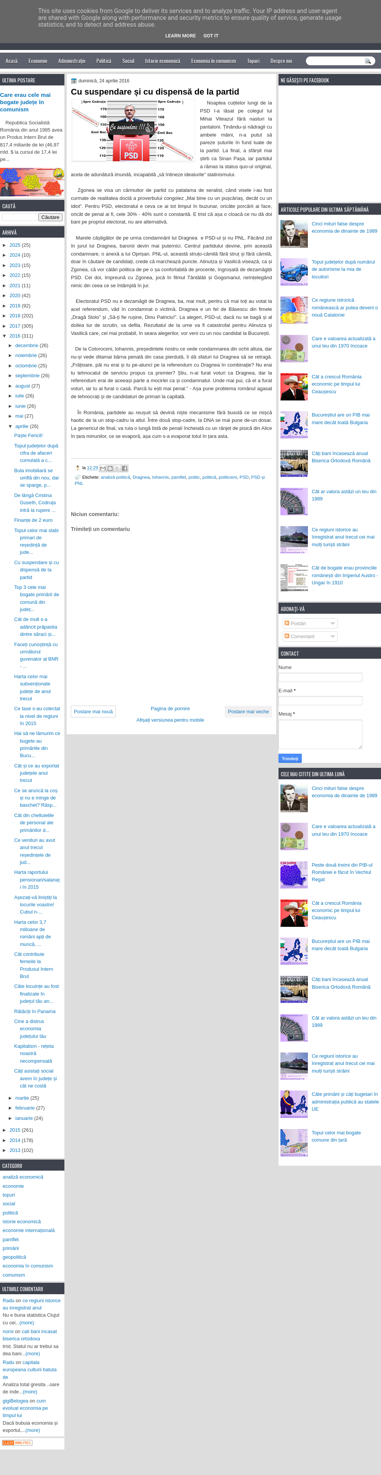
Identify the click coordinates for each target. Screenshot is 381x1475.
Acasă (12, 60)
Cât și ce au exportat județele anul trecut (36, 773)
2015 (16, 1130)
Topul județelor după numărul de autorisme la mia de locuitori (343, 269)
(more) (26, 1322)
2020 (16, 295)
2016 (16, 336)
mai (19, 416)
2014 (16, 1140)
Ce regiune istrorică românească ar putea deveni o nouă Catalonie (345, 307)
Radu (8, 1300)
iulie (20, 396)
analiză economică (23, 1177)
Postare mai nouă (93, 711)
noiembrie (26, 355)
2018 (16, 315)
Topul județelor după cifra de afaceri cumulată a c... (36, 453)
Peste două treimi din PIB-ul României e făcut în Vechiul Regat (342, 872)
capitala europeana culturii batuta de (30, 1369)
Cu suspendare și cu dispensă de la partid (36, 570)
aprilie (22, 426)
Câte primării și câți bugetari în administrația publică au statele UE (345, 1101)
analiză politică (115, 477)
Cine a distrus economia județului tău (30, 1028)
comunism (14, 1275)
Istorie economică (162, 60)
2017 (16, 326)
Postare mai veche (248, 711)
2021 (16, 285)
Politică (103, 60)
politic (194, 477)
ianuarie (24, 1118)
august (23, 386)
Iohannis (160, 477)
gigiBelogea (15, 1401)
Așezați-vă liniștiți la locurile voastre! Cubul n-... (35, 904)
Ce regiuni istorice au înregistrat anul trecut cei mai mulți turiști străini (343, 537)
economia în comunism (28, 1266)
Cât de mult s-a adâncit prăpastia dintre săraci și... (35, 626)
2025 (16, 245)
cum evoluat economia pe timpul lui (25, 1408)
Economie (38, 60)
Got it (211, 36)
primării (11, 1248)
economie (13, 1186)
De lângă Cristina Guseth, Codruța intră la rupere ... (35, 502)
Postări (295, 623)
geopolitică (14, 1257)
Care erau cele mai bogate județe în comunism (25, 102)
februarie (25, 1108)
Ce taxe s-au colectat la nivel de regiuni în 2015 (37, 716)
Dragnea (141, 477)
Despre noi (281, 60)
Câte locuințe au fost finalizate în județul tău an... (36, 993)
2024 (16, 255)
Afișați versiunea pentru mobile (170, 720)
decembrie (27, 345)
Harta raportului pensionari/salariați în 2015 (36, 879)
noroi (8, 1331)
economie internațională (29, 1230)
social (9, 1203)
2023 (16, 265)
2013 (16, 1150)
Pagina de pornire (170, 708)
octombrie (26, 365)
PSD (244, 477)
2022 (16, 275)
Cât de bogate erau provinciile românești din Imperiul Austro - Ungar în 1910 (345, 575)
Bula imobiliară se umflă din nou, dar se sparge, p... (36, 478)
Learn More (180, 36)
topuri (9, 1195)
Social (128, 60)
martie (22, 1098)
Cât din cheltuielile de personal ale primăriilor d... (34, 822)
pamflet (178, 477)
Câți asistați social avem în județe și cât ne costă (35, 1078)
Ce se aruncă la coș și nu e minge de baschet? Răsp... (36, 798)
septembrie (28, 375)
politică (209, 477)
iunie (21, 406)
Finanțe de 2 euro (33, 520)
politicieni (228, 477)
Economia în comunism (213, 60)
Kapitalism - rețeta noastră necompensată (34, 1053)
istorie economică (22, 1221)
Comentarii (299, 636)
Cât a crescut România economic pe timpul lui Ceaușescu (337, 384)
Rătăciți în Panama (35, 1011)
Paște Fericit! (28, 435)
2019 (16, 306)
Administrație (71, 60)
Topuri (253, 60)
